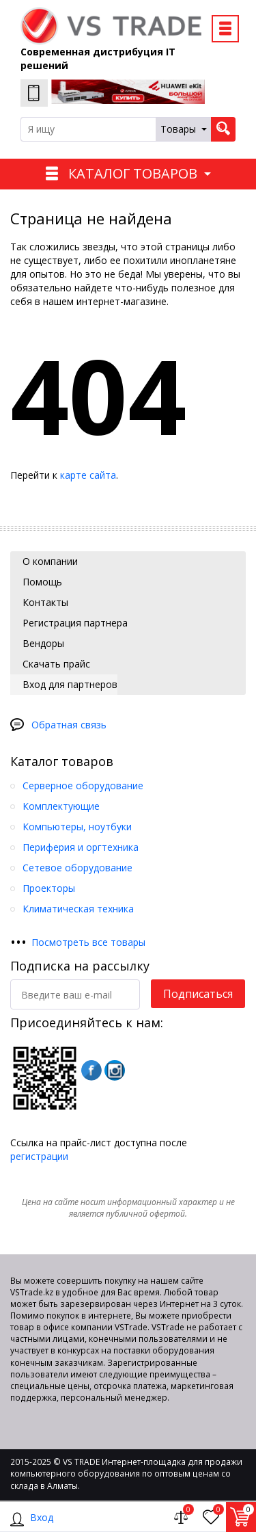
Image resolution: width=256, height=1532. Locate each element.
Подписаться (198, 993)
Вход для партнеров (68, 684)
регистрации (39, 1156)
